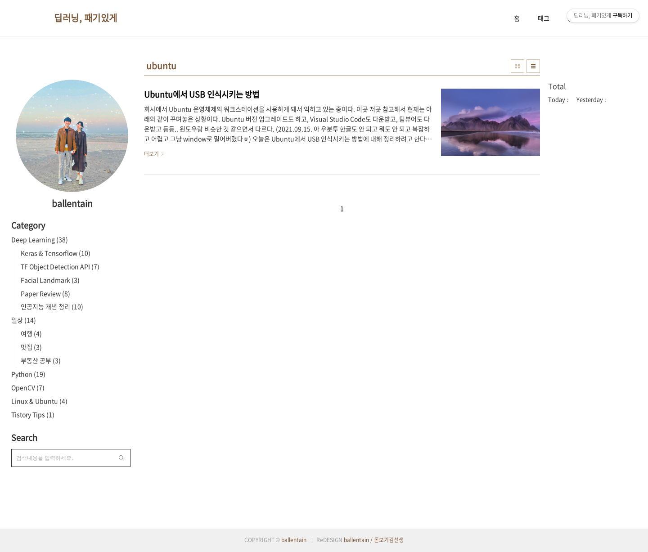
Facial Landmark (50, 279)
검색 (121, 458)
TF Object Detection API (60, 266)
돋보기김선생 (389, 540)
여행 (31, 333)
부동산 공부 (41, 360)
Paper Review (45, 293)
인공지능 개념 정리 (52, 306)
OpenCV (28, 387)
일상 (23, 319)
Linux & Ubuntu (39, 400)
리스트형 (533, 66)
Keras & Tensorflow (55, 252)
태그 (543, 17)
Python (28, 373)
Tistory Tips (32, 414)
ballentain (293, 540)
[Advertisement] (594, 258)
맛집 (31, 346)
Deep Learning (39, 239)
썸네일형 (517, 66)
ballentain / (359, 540)
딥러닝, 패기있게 (85, 18)
